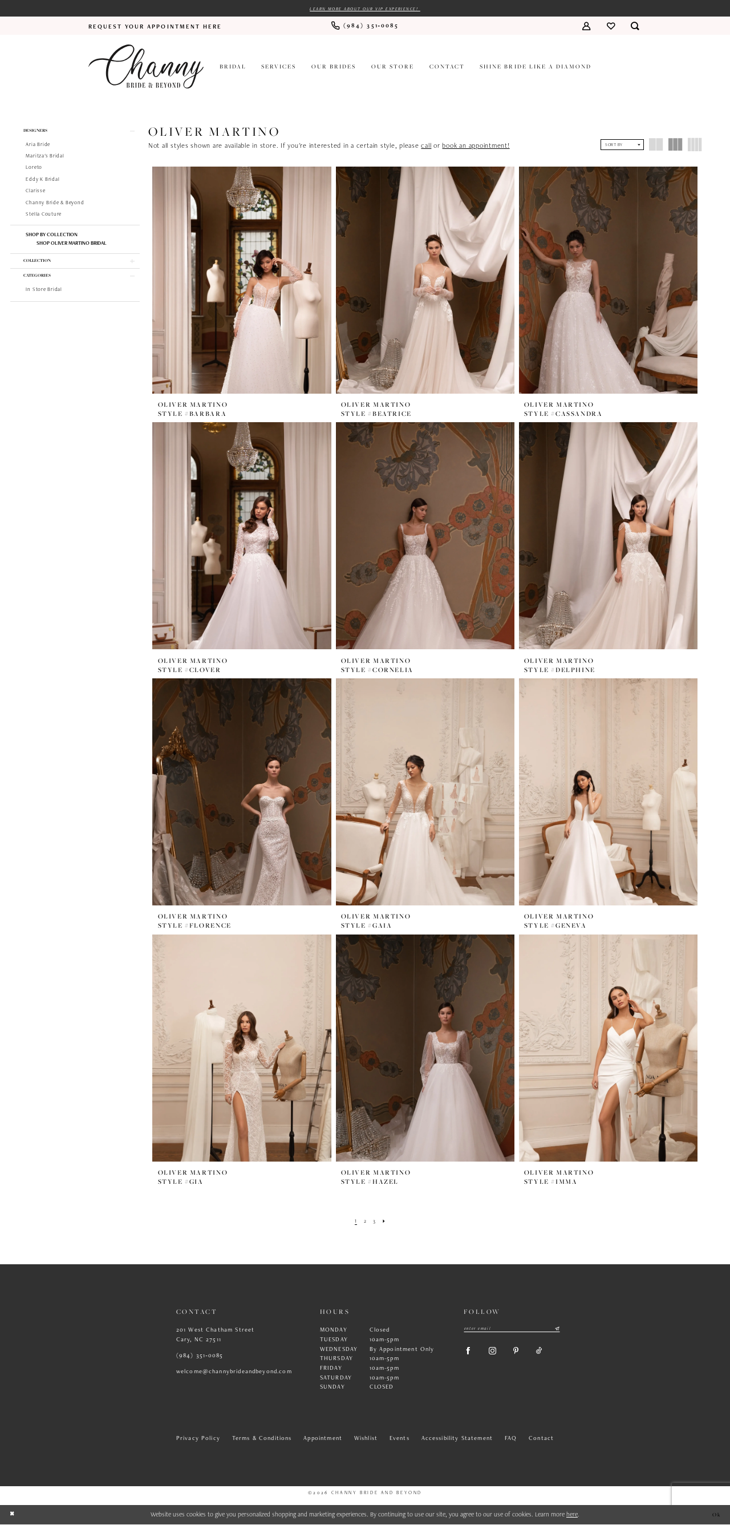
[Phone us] (365, 27)
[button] (586, 27)
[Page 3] (375, 1222)
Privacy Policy (198, 1439)
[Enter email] (512, 1330)
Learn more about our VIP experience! (365, 9)
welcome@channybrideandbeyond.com (234, 1372)
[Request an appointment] (155, 27)
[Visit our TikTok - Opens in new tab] (551, 1355)
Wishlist (366, 1439)
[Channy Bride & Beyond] (146, 68)
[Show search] (635, 27)
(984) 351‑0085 (200, 1356)
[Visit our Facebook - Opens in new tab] (470, 1355)
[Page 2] (364, 1222)
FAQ (511, 1439)
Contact (541, 1439)
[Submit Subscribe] (557, 1330)
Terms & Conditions (262, 1439)
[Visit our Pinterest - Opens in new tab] (525, 1355)
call (426, 146)
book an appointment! (475, 146)
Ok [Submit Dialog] (716, 1515)
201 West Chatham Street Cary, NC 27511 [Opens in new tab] (215, 1335)
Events (399, 1439)
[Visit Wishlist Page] (610, 27)
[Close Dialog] (13, 1515)
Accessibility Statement (457, 1439)
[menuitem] (155, 27)
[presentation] (241, 280)
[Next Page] (386, 1222)
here (572, 1515)
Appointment (322, 1439)
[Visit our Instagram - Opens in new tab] (498, 1355)
